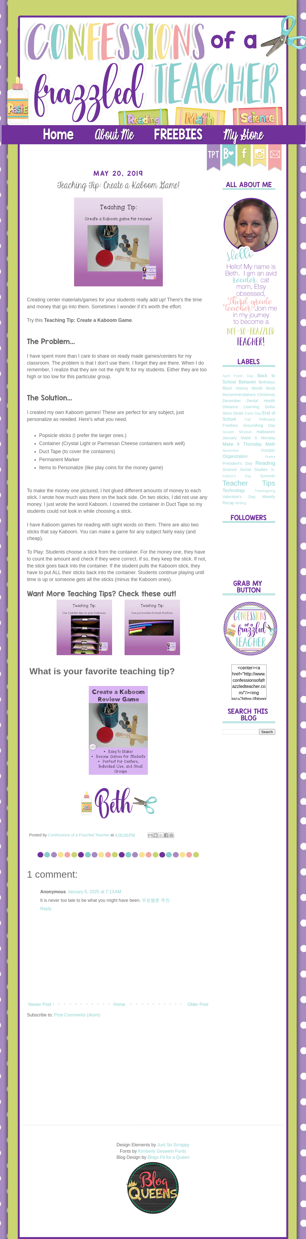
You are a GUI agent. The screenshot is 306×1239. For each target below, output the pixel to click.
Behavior (247, 382)
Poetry (270, 457)
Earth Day (253, 413)
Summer (267, 476)
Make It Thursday (242, 444)
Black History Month (242, 388)
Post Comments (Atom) (77, 1015)
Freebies (230, 425)
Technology (233, 490)
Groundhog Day (259, 425)
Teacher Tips (248, 483)
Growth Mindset (236, 432)
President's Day (237, 463)
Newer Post (39, 1004)
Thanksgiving (264, 491)
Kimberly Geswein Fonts (162, 1151)
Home (119, 1004)
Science (229, 469)
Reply (46, 908)
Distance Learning (240, 407)
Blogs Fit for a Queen (168, 1157)
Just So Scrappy (173, 1144)
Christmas (266, 394)
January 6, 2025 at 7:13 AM (94, 891)
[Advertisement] (248, 826)
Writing (240, 503)
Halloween (266, 432)
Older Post (197, 1004)
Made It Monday (258, 438)
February (267, 419)
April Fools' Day (237, 376)
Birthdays (267, 382)
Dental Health (261, 400)
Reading (265, 463)
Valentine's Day (239, 496)
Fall (248, 419)
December (231, 400)
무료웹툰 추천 (156, 900)
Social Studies (253, 469)
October (268, 450)
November (230, 450)
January (229, 438)
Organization (235, 456)
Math (270, 444)
